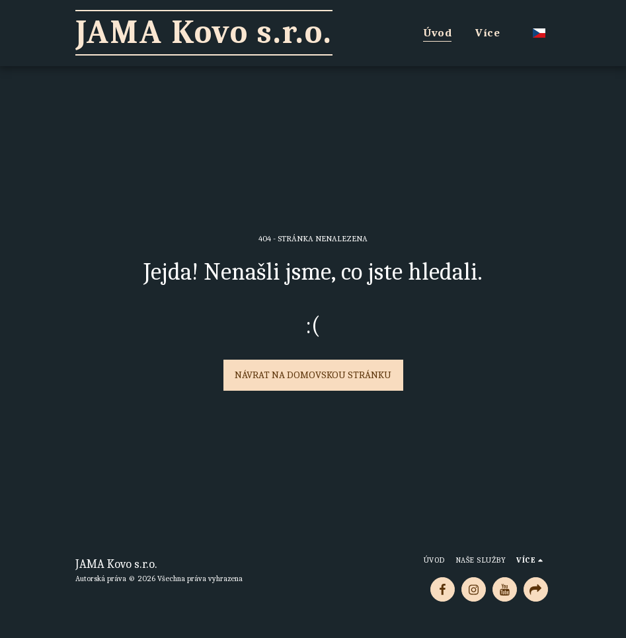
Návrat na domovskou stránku (313, 375)
